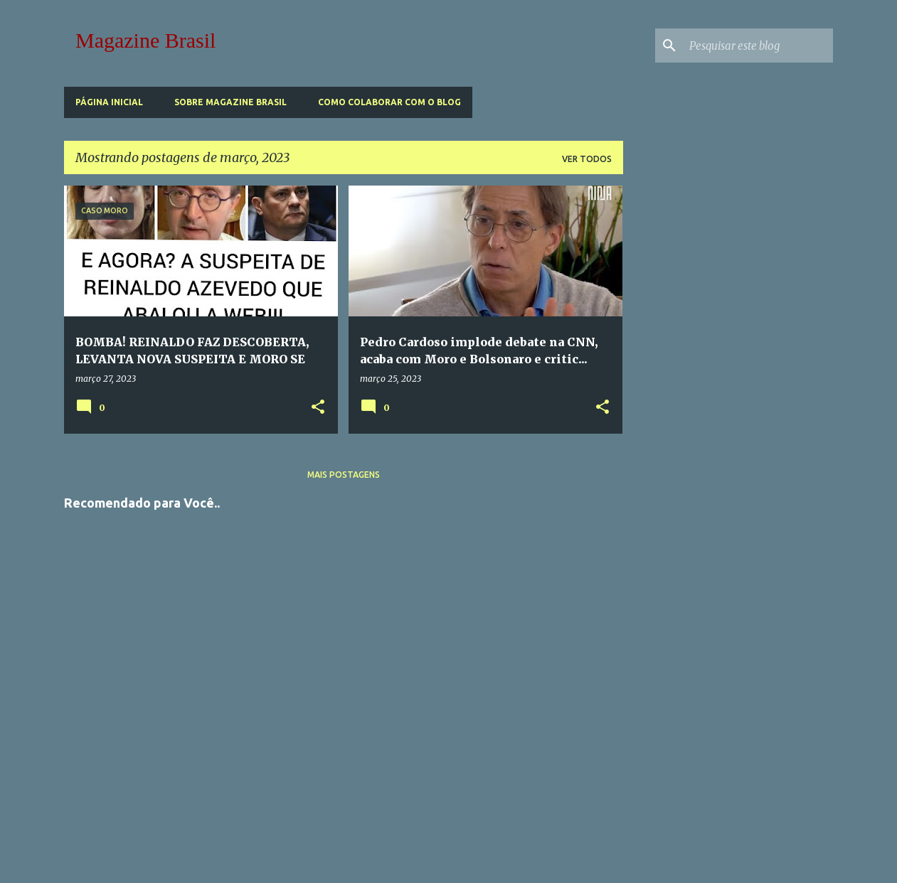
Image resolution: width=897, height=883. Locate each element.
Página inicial (109, 102)
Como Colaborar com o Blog (389, 102)
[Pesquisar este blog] (758, 45)
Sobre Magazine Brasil (230, 102)
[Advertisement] (343, 692)
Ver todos (587, 159)
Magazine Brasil (145, 40)
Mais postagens (343, 474)
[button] (318, 407)
